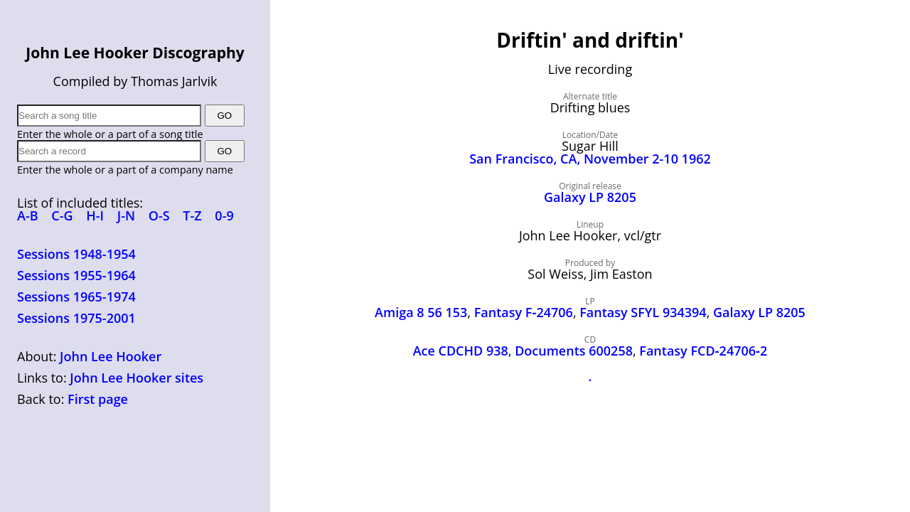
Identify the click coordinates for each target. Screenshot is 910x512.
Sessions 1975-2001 (76, 317)
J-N (126, 215)
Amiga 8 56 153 (421, 312)
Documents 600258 (574, 350)
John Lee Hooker (110, 356)
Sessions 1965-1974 (76, 296)
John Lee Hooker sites (136, 377)
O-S (159, 215)
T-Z (192, 215)
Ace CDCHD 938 (460, 350)
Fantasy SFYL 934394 (642, 312)
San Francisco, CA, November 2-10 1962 (590, 158)
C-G (62, 215)
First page (98, 398)
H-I (95, 215)
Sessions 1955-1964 (76, 275)
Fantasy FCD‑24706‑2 (703, 350)
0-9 (224, 215)
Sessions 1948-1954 (76, 253)
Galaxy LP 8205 (590, 197)
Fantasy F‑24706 (523, 312)
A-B (27, 215)
